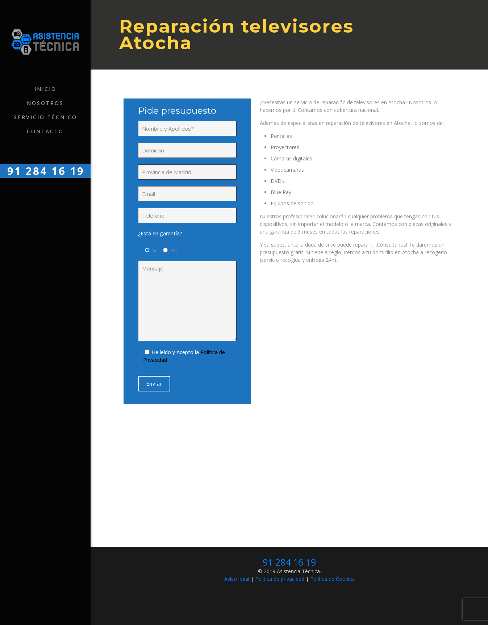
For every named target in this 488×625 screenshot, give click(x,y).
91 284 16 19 (289, 562)
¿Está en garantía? (160, 233)
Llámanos (288, 501)
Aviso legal (236, 578)
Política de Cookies (332, 578)
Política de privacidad (279, 578)
